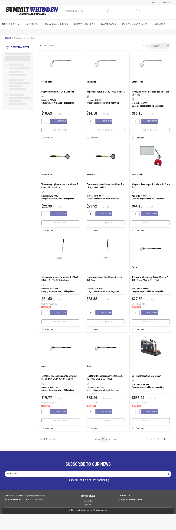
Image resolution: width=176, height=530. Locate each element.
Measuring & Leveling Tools (24, 38)
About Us (155, 2)
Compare (47, 138)
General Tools (46, 82)
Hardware (159, 24)
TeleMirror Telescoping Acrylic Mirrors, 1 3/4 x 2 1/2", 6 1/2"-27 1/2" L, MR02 (59, 377)
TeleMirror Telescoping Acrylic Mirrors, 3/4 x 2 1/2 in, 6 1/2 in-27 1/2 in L (105, 377)
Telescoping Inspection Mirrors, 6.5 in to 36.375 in (104, 278)
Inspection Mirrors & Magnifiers (61, 103)
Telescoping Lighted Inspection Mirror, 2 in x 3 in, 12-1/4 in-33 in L (105, 186)
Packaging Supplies (56, 24)
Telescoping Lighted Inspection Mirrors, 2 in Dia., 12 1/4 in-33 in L (59, 186)
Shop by (11, 24)
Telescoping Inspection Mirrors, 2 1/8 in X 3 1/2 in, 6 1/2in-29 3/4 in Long (59, 278)
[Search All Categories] (88, 11)
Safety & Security (84, 24)
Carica (134, 267)
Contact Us (166, 2)
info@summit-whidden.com (131, 499)
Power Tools (108, 24)
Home (7, 38)
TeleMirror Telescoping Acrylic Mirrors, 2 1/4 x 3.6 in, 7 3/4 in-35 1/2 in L (150, 278)
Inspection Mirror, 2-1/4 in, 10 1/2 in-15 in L (105, 91)
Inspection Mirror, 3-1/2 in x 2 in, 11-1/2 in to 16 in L (150, 93)
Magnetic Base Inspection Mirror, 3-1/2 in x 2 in (151, 186)
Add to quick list (60, 130)
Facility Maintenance (134, 24)
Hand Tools (32, 24)
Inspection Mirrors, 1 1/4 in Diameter (57, 91)
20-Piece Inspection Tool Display (146, 376)
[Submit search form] (108, 11)
